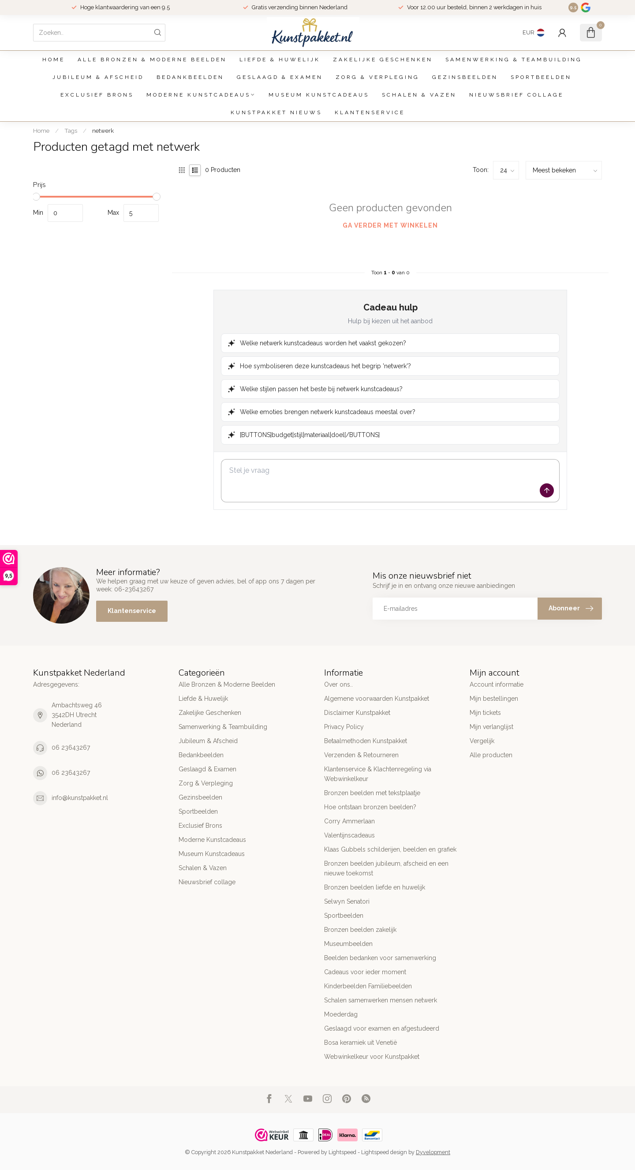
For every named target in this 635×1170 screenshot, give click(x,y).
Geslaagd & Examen (280, 77)
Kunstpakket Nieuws (276, 112)
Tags (70, 130)
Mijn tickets (485, 712)
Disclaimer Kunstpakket (357, 712)
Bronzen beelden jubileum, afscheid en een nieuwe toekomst (386, 868)
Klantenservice (370, 112)
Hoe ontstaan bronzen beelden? (370, 807)
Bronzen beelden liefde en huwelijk (374, 887)
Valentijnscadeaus (349, 835)
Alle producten (491, 755)
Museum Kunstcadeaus (319, 95)
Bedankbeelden (190, 77)
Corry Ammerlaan (349, 821)
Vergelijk (482, 740)
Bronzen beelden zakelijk (360, 929)
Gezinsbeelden (465, 77)
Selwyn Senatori (347, 901)
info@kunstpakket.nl (80, 797)
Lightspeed (342, 1152)
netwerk (103, 130)
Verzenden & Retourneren (361, 755)
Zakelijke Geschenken (383, 59)
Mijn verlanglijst (491, 726)
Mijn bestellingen (494, 698)
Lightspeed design (384, 1152)
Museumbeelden (348, 943)
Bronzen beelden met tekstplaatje (372, 792)
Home (53, 59)
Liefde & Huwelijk (279, 59)
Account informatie (496, 684)
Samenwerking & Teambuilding (513, 59)
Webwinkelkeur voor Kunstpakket (371, 1056)
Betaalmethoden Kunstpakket (365, 740)
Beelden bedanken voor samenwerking (380, 957)
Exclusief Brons (97, 95)
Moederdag (341, 1014)
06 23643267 (71, 747)
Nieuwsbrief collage (516, 95)
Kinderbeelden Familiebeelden (368, 986)
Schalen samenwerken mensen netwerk (380, 1000)
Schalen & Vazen (419, 95)
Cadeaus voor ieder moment (365, 972)
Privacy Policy (344, 726)
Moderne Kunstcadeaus (198, 95)
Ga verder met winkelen (390, 225)
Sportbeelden (541, 77)
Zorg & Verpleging (377, 77)
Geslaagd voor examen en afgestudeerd (381, 1028)
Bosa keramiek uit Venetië (360, 1042)
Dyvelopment (433, 1152)
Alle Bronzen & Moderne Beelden (152, 59)
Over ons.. (338, 684)
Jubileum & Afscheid (98, 77)
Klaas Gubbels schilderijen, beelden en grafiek (390, 849)
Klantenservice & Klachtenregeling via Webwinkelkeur (377, 774)
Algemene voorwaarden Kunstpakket (376, 698)
